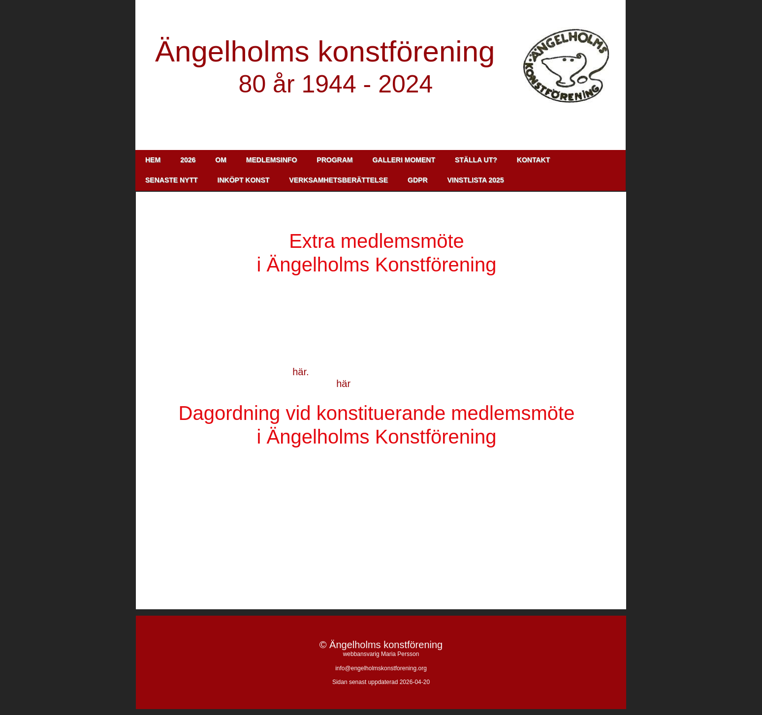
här (343, 383)
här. (300, 371)
